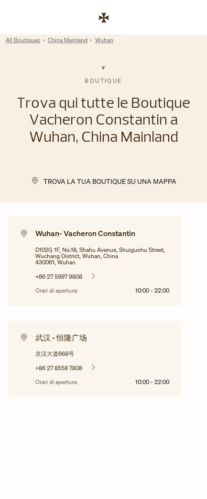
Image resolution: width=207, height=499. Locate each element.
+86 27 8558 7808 (58, 367)
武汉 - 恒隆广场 (61, 337)
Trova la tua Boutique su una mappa (110, 181)
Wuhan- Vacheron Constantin (85, 233)
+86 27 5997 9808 (58, 276)
